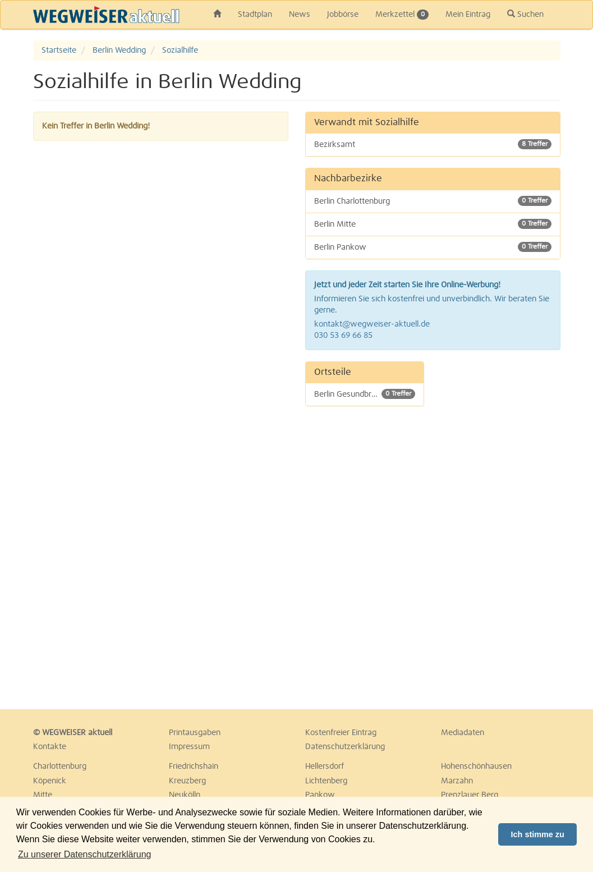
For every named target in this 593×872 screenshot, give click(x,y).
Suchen (525, 14)
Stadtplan (255, 15)
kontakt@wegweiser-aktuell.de (372, 324)
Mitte (42, 795)
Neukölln (184, 795)
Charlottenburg (59, 766)
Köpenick (49, 781)
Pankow (320, 795)
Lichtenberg (326, 781)
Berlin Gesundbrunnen (365, 394)
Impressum (189, 747)
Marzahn (457, 781)
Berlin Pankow (432, 247)
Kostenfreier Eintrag (340, 733)
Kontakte (49, 747)
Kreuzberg (187, 781)
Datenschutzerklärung (345, 747)
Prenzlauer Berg (469, 795)
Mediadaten (462, 733)
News (299, 15)
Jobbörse (342, 15)
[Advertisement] (500, 529)
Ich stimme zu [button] (537, 834)
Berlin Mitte (432, 224)
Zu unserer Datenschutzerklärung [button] (84, 854)
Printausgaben (194, 733)
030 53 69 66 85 (343, 335)
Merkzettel (402, 15)
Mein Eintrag (467, 15)
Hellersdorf (324, 766)
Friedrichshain (193, 766)
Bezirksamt (432, 144)
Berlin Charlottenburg (432, 201)
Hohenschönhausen (476, 766)
